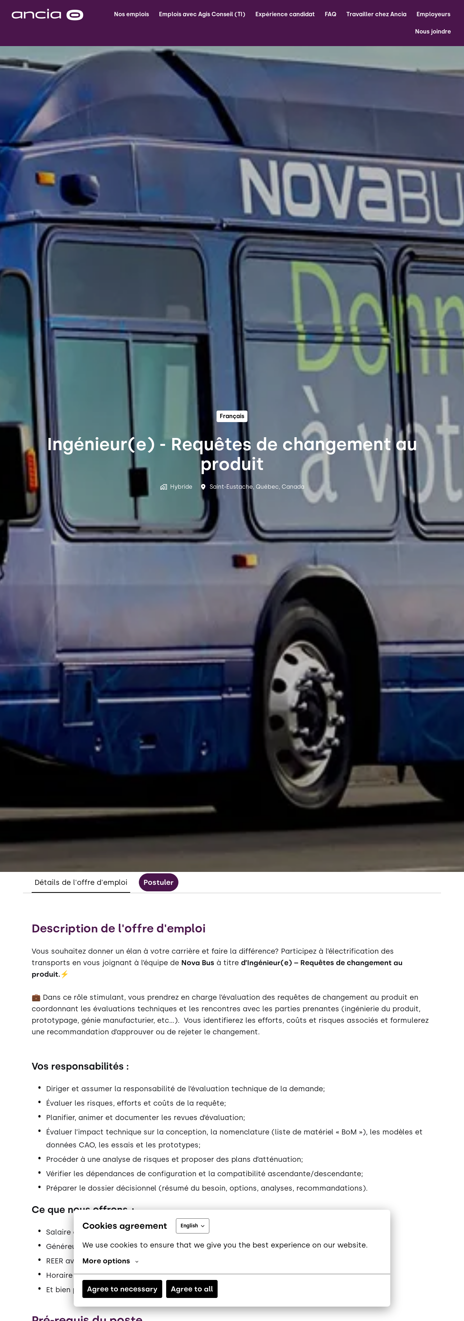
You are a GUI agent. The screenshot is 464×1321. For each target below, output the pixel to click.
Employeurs (433, 14)
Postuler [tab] (159, 882)
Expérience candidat (285, 14)
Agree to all (192, 1289)
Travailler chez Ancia (376, 14)
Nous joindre (433, 31)
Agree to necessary (122, 1289)
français (232, 416)
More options (110, 1261)
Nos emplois (131, 14)
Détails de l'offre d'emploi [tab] (81, 882)
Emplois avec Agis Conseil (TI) (202, 14)
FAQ (330, 14)
